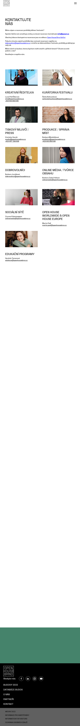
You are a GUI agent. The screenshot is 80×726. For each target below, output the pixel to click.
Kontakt (8, 704)
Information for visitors (16, 719)
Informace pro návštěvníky (17, 715)
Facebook (21, 678)
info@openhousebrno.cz (14, 99)
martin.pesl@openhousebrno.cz (54, 225)
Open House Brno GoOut (56, 37)
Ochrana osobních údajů (16, 722)
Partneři (8, 699)
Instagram (34, 678)
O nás (6, 694)
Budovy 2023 (10, 685)
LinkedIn (28, 678)
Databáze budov (13, 689)
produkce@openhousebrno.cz (53, 139)
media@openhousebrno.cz (15, 139)
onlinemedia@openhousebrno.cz (55, 180)
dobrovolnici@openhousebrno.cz (17, 43)
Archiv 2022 (10, 711)
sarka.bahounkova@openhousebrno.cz (57, 99)
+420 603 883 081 (12, 101)
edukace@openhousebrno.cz (16, 260)
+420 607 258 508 (12, 141)
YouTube (41, 678)
